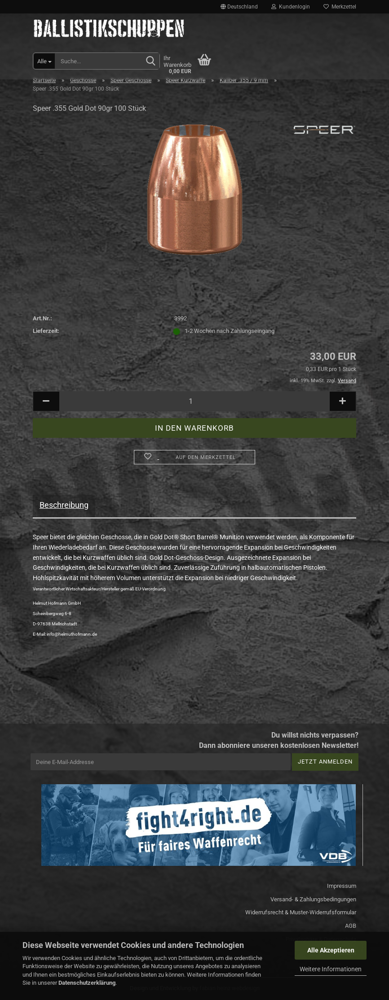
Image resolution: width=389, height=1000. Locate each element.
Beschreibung (64, 505)
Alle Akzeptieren (330, 950)
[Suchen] (150, 61)
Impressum (341, 885)
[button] (239, 6)
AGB (350, 925)
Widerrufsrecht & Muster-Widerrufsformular (300, 912)
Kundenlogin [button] (290, 7)
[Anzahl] (194, 401)
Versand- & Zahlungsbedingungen (313, 899)
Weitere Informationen (331, 969)
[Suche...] (44, 61)
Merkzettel (339, 7)
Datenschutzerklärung (86, 982)
